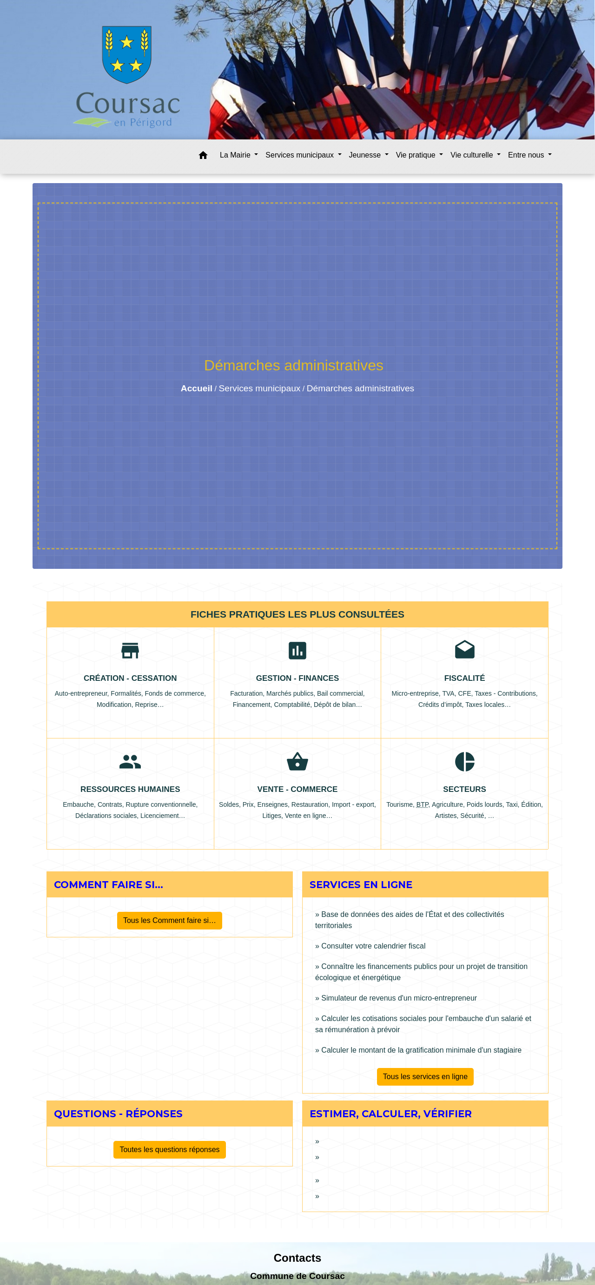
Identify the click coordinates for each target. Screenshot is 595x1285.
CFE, (466, 693)
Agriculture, (449, 804)
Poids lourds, (486, 804)
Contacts (298, 1258)
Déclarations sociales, (107, 815)
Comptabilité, (294, 704)
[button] (203, 157)
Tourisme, (401, 804)
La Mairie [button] (236, 155)
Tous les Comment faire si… (169, 920)
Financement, (253, 704)
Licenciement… (162, 815)
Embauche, (80, 804)
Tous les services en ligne (425, 1077)
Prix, (250, 804)
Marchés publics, (291, 693)
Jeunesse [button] (366, 155)
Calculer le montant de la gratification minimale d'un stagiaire (421, 1050)
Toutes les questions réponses (169, 1149)
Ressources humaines (130, 789)
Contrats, (112, 804)
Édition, (532, 804)
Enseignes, (274, 804)
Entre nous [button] (527, 155)
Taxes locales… (488, 704)
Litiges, (273, 815)
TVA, (450, 693)
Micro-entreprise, (417, 693)
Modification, (116, 704)
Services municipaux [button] (300, 155)
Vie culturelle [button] (472, 155)
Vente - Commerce (298, 789)
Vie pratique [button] (417, 155)
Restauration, (311, 804)
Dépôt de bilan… (338, 704)
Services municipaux (259, 388)
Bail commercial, (341, 693)
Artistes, (447, 815)
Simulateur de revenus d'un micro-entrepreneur (399, 998)
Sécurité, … (477, 815)
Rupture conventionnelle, (162, 804)
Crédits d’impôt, (441, 704)
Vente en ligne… (309, 815)
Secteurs (464, 789)
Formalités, (128, 693)
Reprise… (149, 704)
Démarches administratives (360, 388)
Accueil (196, 388)
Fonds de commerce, (175, 693)
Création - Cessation (130, 678)
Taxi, (514, 804)
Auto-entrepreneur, (83, 693)
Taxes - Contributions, (506, 693)
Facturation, (248, 693)
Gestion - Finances (297, 678)
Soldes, (231, 804)
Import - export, (354, 804)
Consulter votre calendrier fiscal (373, 946)
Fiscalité (464, 678)
